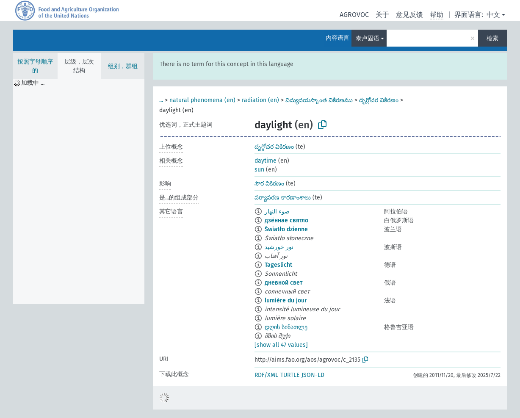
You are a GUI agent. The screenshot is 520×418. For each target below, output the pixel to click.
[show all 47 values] (281, 345)
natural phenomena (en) (202, 100)
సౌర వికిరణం (269, 183)
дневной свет (283, 282)
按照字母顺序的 (35, 66)
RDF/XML (266, 375)
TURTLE (289, 375)
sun (259, 169)
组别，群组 (123, 66)
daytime (265, 160)
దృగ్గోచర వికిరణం (378, 100)
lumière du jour (286, 300)
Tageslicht (278, 265)
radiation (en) (260, 100)
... (161, 100)
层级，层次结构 (79, 66)
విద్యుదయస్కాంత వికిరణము (319, 100)
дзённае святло (286, 220)
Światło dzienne (286, 229)
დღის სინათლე (286, 327)
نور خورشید (279, 247)
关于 (382, 15)
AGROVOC (354, 15)
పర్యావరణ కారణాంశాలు (282, 197)
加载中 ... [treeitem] (32, 82)
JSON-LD (312, 375)
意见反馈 (409, 15)
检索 (492, 38)
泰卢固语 (367, 38)
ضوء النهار (277, 211)
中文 (493, 15)
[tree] (78, 191)
